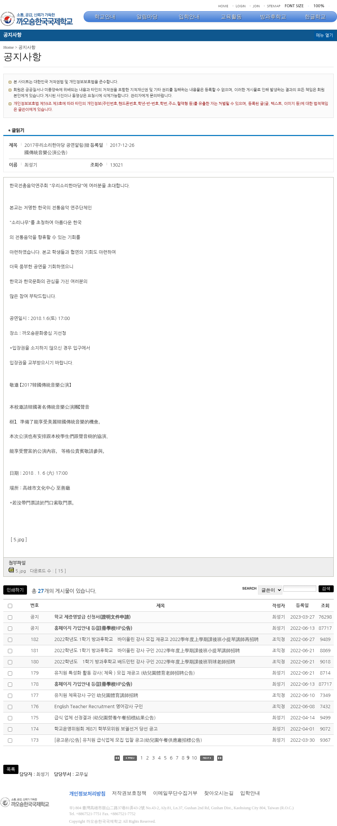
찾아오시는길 (219, 793)
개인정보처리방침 (87, 794)
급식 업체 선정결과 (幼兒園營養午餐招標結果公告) (105, 717)
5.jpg (20, 571)
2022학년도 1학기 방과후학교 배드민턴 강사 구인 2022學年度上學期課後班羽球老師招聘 (144, 661)
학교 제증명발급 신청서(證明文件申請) (92, 617)
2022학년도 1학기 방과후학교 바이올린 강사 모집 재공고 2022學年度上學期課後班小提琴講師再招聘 (156, 639)
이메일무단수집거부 (175, 793)
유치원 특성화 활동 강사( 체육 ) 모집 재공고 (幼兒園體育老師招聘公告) (124, 673)
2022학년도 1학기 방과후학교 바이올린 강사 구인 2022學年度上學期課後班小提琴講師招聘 (147, 650)
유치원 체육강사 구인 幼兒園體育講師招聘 (96, 695)
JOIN (256, 6)
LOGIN (241, 6)
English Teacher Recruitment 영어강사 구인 (98, 706)
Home (8, 47)
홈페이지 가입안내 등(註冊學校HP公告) (93, 628)
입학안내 (250, 793)
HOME (223, 6)
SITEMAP (273, 6)
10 (194, 758)
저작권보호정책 (129, 793)
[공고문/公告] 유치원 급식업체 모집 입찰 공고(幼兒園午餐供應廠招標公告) (128, 740)
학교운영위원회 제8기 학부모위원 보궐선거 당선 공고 (106, 729)
